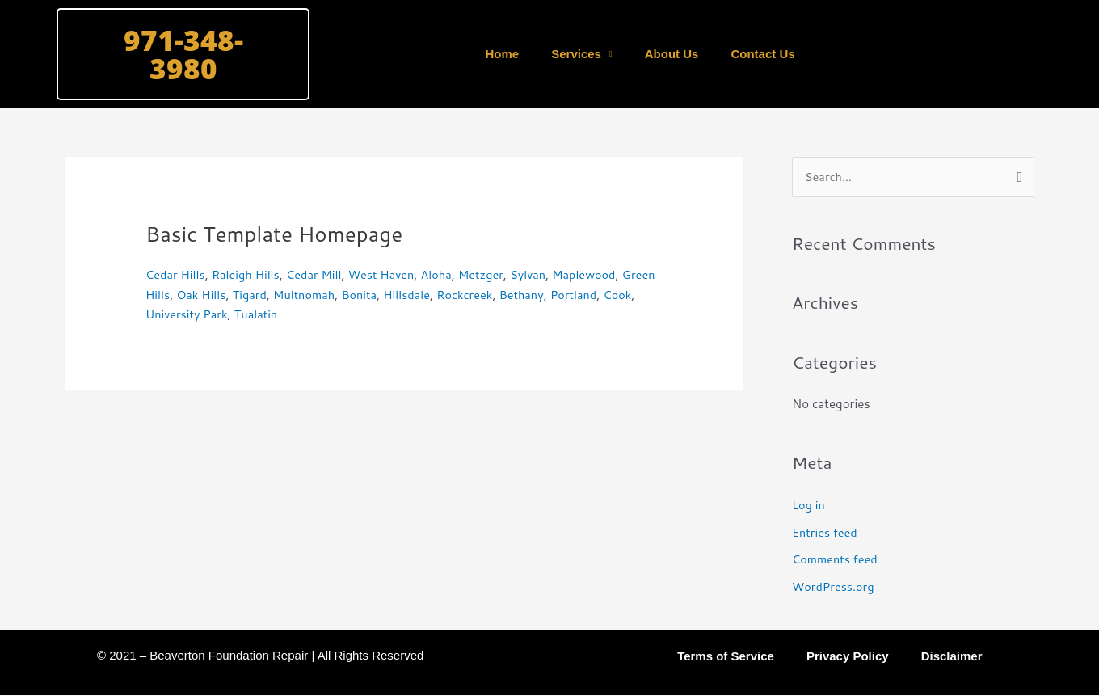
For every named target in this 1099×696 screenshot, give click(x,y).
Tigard (291, 294)
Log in (809, 505)
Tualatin (295, 314)
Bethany (572, 294)
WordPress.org (834, 587)
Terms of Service (725, 657)
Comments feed (836, 559)
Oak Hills (240, 294)
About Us (672, 54)
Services (582, 54)
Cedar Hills (176, 274)
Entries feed (826, 533)
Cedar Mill (319, 274)
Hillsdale (452, 294)
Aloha (447, 274)
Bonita (403, 294)
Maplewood (599, 274)
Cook (160, 314)
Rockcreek (513, 294)
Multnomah (347, 294)
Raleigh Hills (249, 274)
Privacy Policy (847, 657)
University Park (224, 314)
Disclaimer (952, 657)
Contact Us (762, 54)
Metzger (492, 274)
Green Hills (176, 294)
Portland (625, 294)
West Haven (390, 274)
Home (503, 54)
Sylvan (541, 274)
